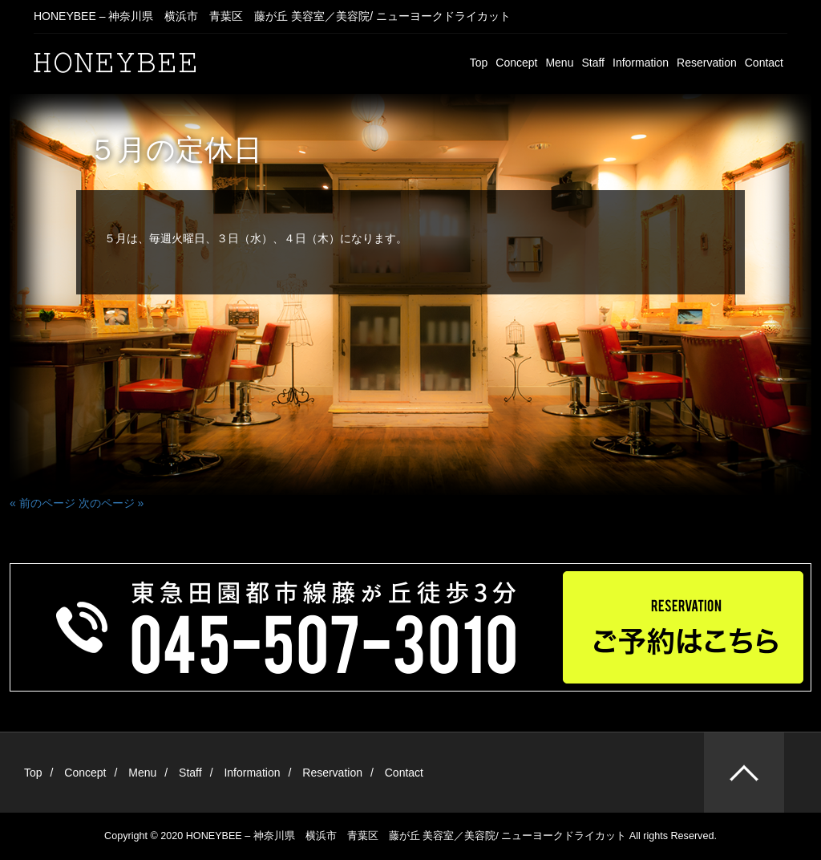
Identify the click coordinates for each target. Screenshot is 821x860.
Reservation (707, 62)
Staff (593, 62)
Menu (559, 62)
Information (641, 62)
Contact (764, 62)
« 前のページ (42, 503)
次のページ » (111, 503)
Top (479, 62)
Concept (516, 62)
